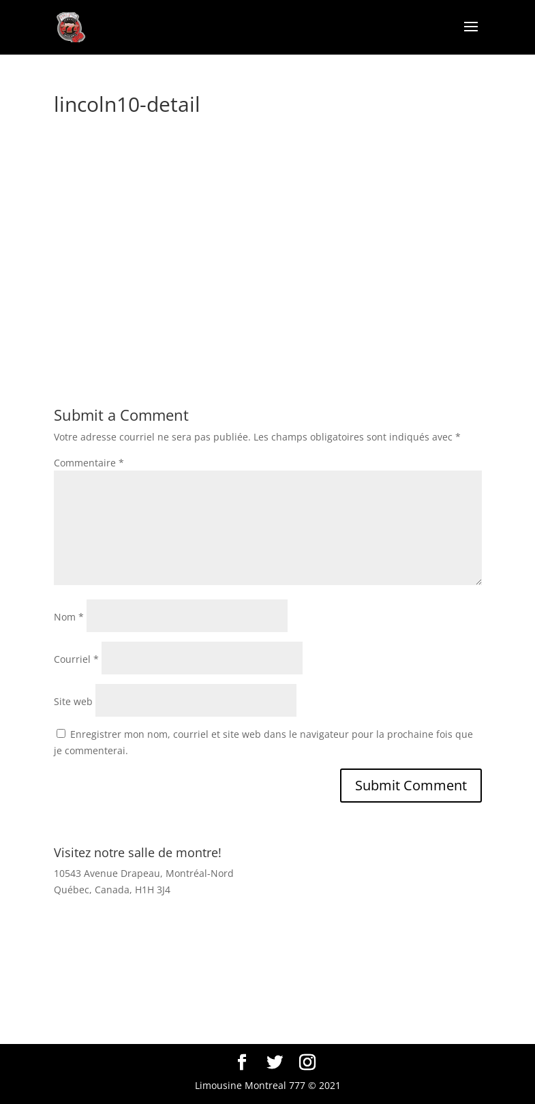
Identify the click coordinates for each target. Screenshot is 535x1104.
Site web (73, 701)
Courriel (76, 659)
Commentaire (89, 462)
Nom (69, 616)
